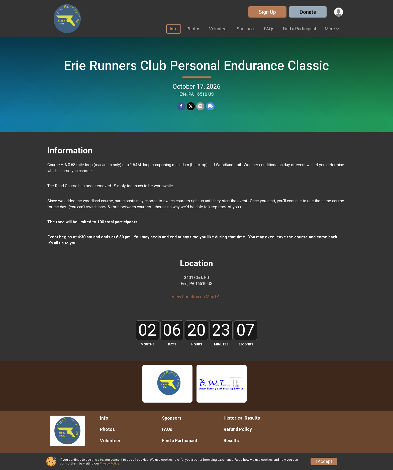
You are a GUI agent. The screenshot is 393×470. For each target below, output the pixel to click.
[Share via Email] (200, 107)
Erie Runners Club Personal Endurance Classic (196, 65)
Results (231, 440)
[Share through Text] (210, 107)
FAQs (269, 28)
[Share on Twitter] (191, 107)
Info (173, 28)
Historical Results (242, 418)
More (330, 28)
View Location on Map (195, 296)
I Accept (324, 461)
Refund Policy (238, 429)
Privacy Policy (109, 463)
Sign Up (267, 12)
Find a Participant (299, 28)
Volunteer (218, 28)
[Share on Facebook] (181, 107)
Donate (307, 12)
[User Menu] (338, 12)
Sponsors (246, 28)
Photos (193, 28)
